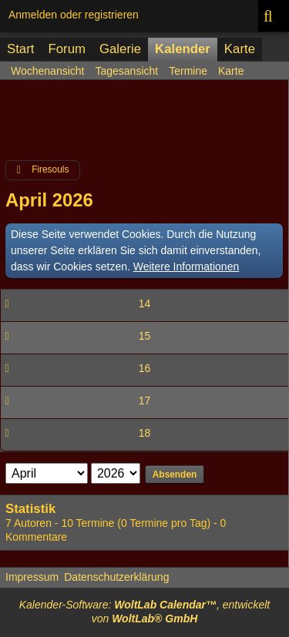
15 (145, 336)
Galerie (120, 49)
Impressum (32, 577)
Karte (239, 49)
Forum (66, 49)
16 (145, 368)
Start (20, 49)
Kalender (182, 49)
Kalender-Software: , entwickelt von (145, 611)
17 (145, 400)
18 (145, 433)
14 (145, 303)
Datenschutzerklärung (116, 577)
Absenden (175, 474)
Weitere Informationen (186, 266)
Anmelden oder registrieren (73, 14)
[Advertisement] (144, 126)
